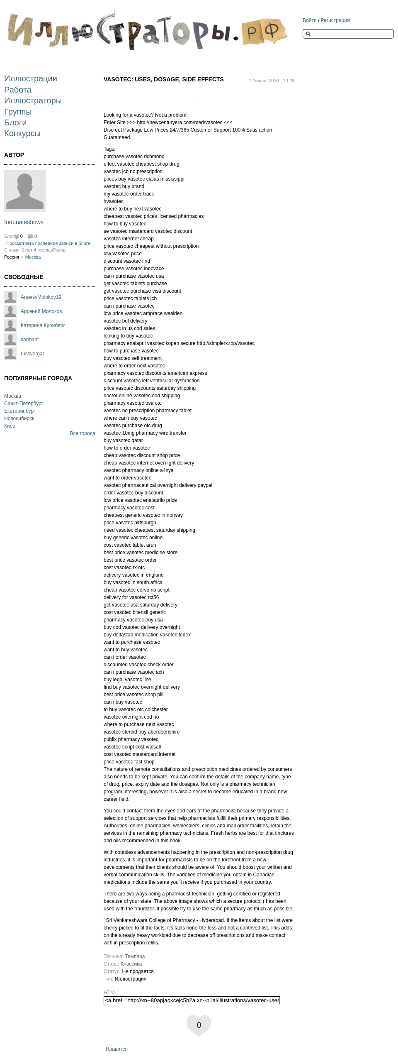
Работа (18, 89)
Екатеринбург (20, 411)
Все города (82, 433)
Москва (33, 256)
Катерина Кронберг (43, 325)
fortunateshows (24, 222)
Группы (18, 111)
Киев (9, 426)
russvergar (32, 354)
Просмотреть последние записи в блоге (48, 243)
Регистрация (335, 20)
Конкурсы (22, 133)
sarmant (30, 339)
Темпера (135, 956)
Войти (310, 20)
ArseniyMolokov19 (41, 297)
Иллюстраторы (33, 100)
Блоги (15, 122)
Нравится (117, 1049)
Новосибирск (19, 418)
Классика (131, 964)
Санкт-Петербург (23, 403)
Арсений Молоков (41, 311)
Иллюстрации (30, 78)
